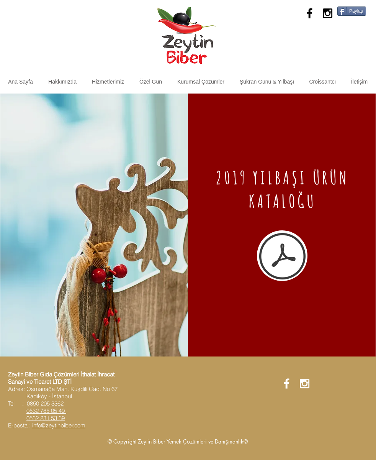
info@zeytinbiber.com (58, 425)
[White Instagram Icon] (304, 383)
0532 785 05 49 (46, 410)
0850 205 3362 (45, 403)
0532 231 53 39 (45, 418)
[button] (108, 81)
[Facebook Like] (356, 26)
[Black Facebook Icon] (309, 13)
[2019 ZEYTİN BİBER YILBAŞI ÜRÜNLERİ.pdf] (282, 257)
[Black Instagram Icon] (327, 13)
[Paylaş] (351, 11)
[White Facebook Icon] (286, 383)
